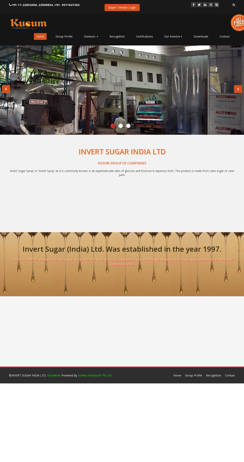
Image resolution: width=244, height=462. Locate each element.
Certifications (144, 36)
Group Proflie (64, 36)
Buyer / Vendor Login (122, 7)
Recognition (117, 36)
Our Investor (173, 36)
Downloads (201, 36)
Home (40, 36)
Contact (225, 36)
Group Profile (193, 375)
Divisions (91, 36)
